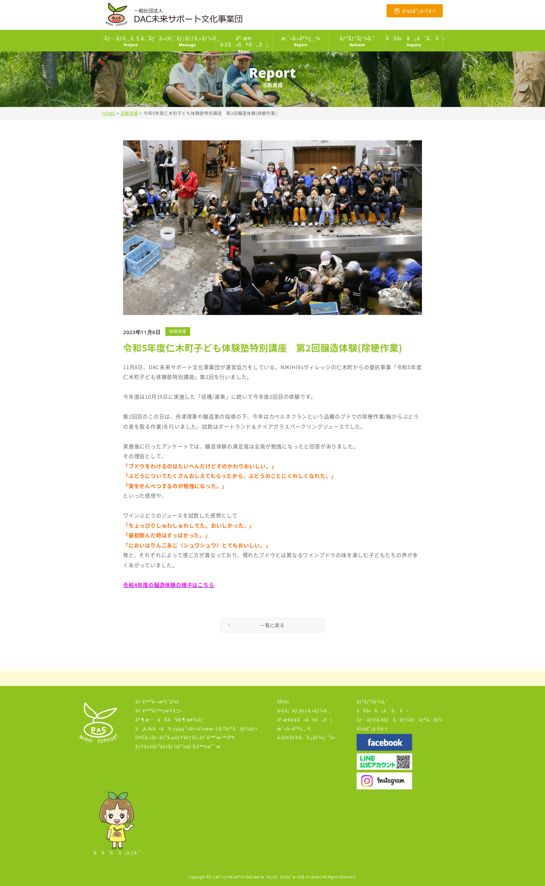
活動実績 (129, 113)
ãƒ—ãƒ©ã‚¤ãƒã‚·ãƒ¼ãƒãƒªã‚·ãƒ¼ (400, 719)
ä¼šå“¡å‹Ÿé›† (372, 728)
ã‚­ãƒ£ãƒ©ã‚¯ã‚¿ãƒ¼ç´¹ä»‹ (307, 737)
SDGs (283, 701)
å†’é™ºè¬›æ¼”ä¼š (157, 701)
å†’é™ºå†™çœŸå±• (158, 710)
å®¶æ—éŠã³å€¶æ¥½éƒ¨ (170, 719)
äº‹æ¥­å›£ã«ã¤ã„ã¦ (304, 719)
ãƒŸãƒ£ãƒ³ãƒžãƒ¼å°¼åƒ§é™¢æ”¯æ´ (181, 746)
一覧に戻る (272, 625)
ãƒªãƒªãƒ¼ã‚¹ (372, 701)
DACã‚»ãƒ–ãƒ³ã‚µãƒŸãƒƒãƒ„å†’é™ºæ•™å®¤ (185, 737)
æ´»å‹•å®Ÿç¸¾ (294, 728)
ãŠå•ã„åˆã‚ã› (382, 710)
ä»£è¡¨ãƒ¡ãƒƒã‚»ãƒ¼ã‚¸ (304, 710)
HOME (108, 113)
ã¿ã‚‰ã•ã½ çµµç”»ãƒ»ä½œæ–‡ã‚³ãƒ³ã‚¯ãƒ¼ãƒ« (196, 728)
